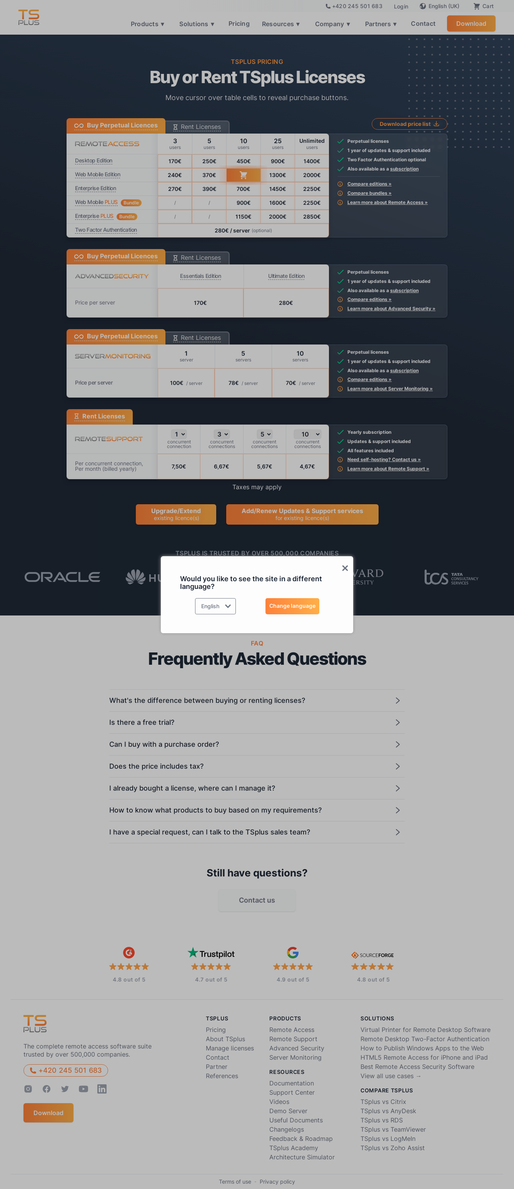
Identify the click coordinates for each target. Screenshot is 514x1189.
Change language (292, 605)
